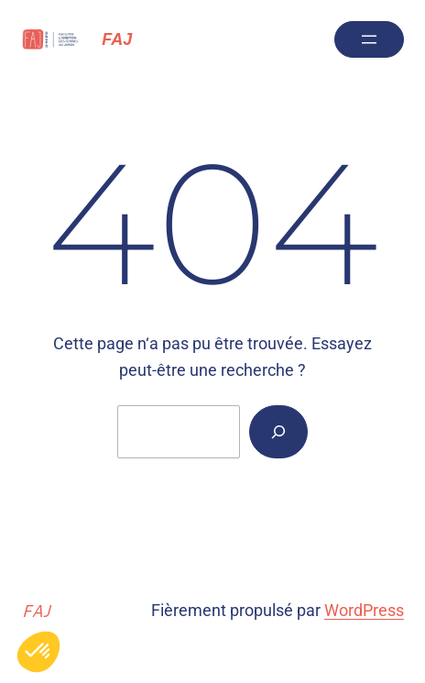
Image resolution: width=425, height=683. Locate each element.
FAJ (117, 39)
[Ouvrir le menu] (369, 39)
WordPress (364, 610)
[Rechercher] (278, 431)
